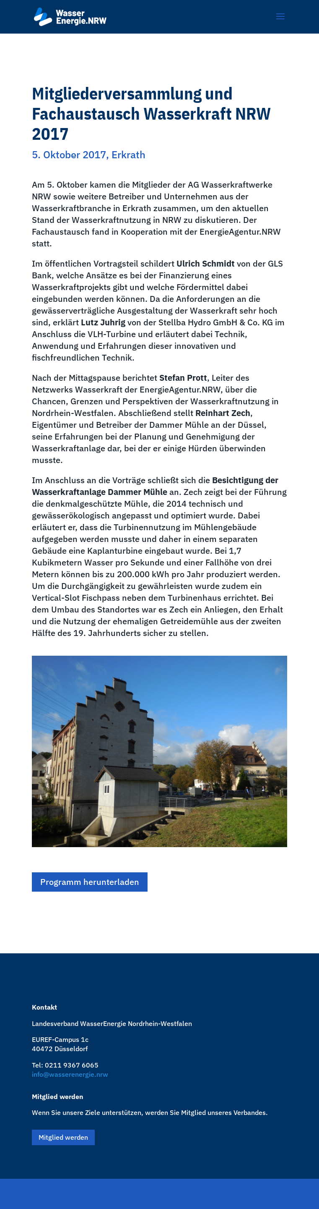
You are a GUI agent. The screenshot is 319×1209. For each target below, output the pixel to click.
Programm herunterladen (89, 881)
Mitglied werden (63, 1137)
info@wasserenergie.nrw (70, 1074)
